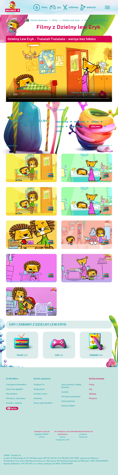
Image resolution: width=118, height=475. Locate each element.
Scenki (60, 126)
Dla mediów (11, 394)
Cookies (65, 392)
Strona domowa (38, 20)
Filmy (91, 385)
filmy (54, 20)
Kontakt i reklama (14, 403)
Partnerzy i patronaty (15, 398)
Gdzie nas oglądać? (14, 389)
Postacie (93, 398)
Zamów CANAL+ (68, 406)
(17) (22, 345)
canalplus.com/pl (42, 431)
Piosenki (79, 121)
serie (59, 131)
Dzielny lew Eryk (71, 20)
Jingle (95, 121)
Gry (90, 389)
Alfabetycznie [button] (102, 145)
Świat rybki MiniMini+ (43, 403)
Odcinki (89, 20)
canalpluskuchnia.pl (84, 431)
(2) (59, 345)
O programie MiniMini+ (16, 385)
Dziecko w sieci (40, 394)
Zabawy (92, 394)
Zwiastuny (76, 126)
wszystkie (62, 121)
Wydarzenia (39, 389)
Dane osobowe (68, 401)
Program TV (39, 385)
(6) (95, 345)
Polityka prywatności (71, 397)
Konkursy (38, 398)
